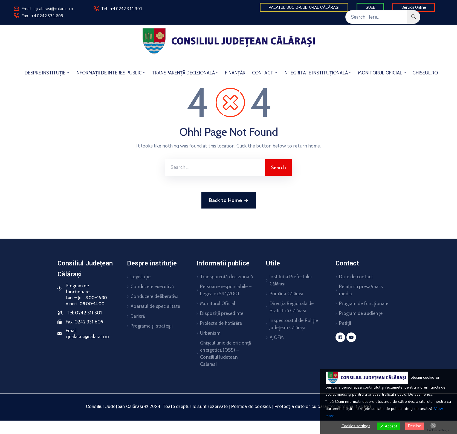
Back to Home (228, 200)
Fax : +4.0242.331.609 (42, 16)
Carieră (138, 316)
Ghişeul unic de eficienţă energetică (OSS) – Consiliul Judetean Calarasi (225, 353)
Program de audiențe (361, 313)
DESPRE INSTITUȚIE (47, 73)
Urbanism (210, 333)
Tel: (84, 313)
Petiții (345, 323)
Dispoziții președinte (221, 313)
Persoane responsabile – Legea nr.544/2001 (225, 290)
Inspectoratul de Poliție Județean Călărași (294, 324)
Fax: (84, 322)
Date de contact (356, 276)
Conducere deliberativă (154, 296)
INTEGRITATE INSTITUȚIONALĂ (318, 73)
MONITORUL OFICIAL (382, 73)
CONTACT (265, 73)
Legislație (141, 276)
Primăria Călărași (286, 293)
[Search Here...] (376, 17)
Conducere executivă (152, 286)
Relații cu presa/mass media (361, 290)
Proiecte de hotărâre (221, 323)
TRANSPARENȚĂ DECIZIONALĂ (185, 73)
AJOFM (277, 337)
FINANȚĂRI (236, 73)
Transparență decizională (226, 276)
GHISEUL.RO (425, 73)
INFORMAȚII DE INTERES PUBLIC (111, 73)
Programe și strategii (152, 326)
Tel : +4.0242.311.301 (121, 8)
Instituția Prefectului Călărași (291, 280)
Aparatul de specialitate (155, 306)
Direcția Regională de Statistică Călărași (292, 307)
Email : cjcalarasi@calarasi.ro (47, 8)
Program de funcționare (363, 303)
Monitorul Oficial (217, 303)
